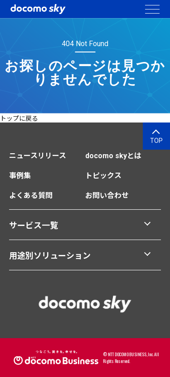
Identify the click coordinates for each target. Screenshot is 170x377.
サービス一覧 (33, 225)
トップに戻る (19, 118)
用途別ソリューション (50, 255)
